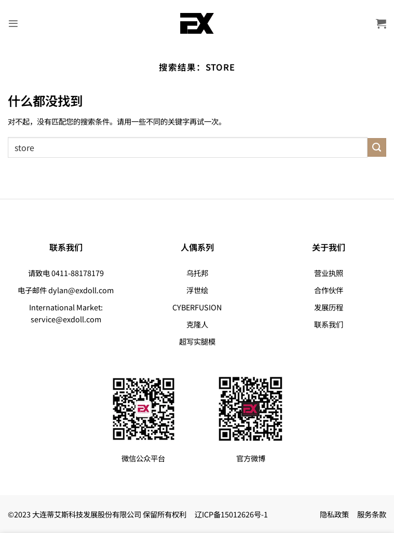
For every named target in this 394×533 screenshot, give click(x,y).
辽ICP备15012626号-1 (231, 514)
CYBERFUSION (197, 307)
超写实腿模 (197, 341)
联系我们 (328, 324)
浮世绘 (197, 289)
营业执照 (328, 272)
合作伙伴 (328, 289)
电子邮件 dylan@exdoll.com (66, 289)
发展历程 (328, 307)
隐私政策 (334, 514)
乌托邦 (197, 272)
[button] (13, 23)
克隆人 (197, 324)
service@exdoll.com (66, 318)
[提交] (377, 147)
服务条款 (371, 514)
